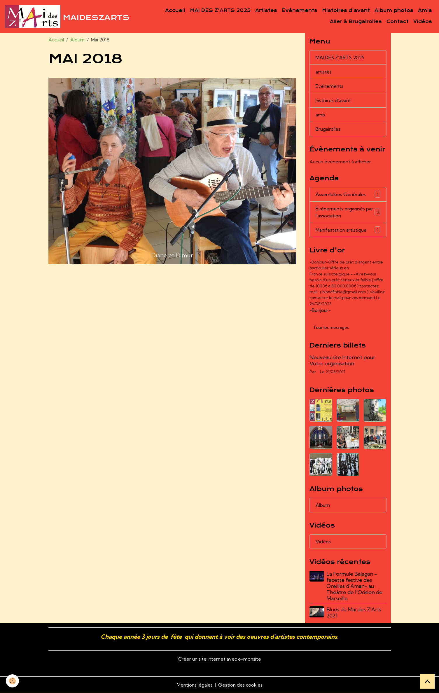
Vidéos (422, 21)
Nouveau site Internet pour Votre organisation (342, 360)
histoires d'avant (333, 100)
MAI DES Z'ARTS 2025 (220, 10)
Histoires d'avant (346, 10)
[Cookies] (12, 680)
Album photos (394, 10)
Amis (425, 10)
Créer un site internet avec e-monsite (219, 659)
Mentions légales (195, 685)
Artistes (266, 10)
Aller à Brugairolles (356, 21)
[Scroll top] (427, 681)
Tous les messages (331, 327)
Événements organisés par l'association (348, 212)
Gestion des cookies (240, 685)
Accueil (175, 10)
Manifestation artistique (348, 229)
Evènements (299, 10)
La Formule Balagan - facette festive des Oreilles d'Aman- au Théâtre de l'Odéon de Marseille (354, 586)
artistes (324, 72)
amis (320, 115)
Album (77, 40)
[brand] (57, 16)
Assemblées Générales (348, 194)
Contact (397, 21)
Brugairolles (328, 129)
